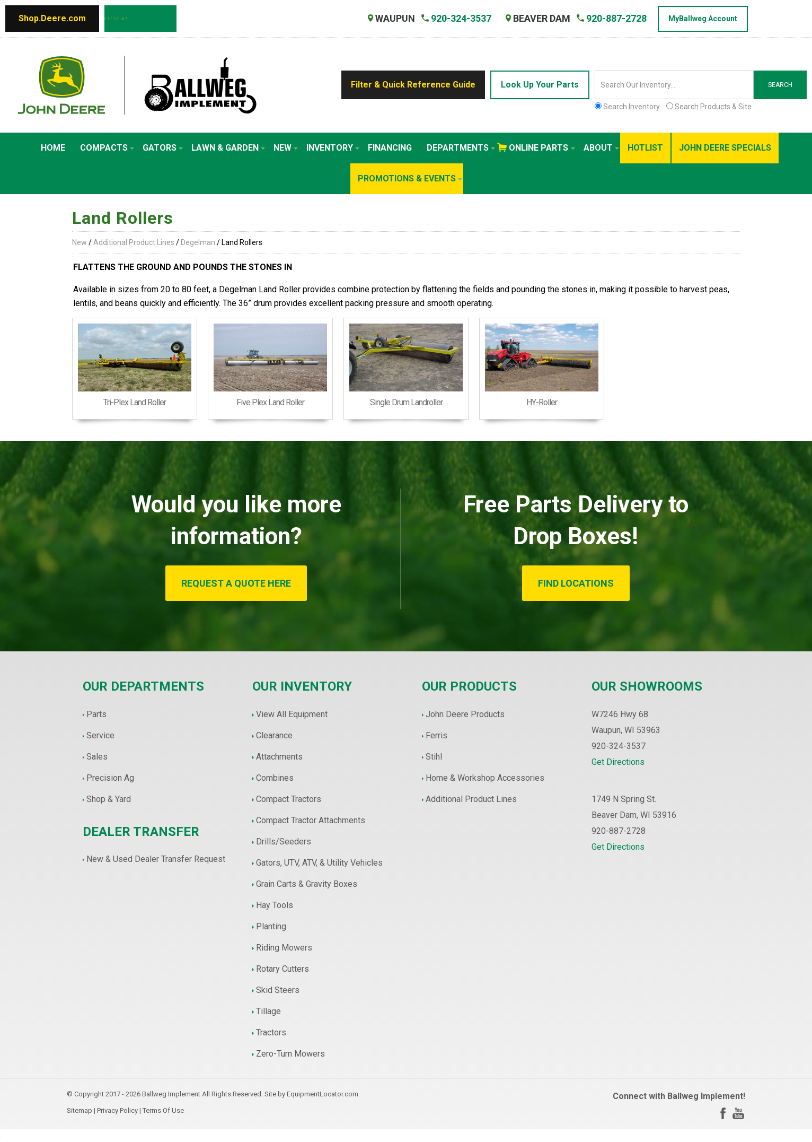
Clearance (274, 735)
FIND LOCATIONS (576, 583)
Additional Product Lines (133, 242)
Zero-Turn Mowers (290, 1054)
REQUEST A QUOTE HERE (236, 583)
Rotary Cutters (282, 969)
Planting (271, 926)
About (601, 148)
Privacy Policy (117, 1110)
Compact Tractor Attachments (310, 820)
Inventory (332, 148)
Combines (275, 778)
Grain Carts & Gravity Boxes (306, 884)
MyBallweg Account (702, 18)
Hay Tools (274, 905)
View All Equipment (292, 714)
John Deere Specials (725, 148)
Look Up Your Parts (540, 85)
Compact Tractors (288, 799)
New (285, 148)
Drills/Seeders (283, 841)
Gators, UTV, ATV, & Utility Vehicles (319, 863)
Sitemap (79, 1110)
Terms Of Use (163, 1110)
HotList (645, 148)
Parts (96, 714)
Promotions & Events (410, 178)
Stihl (434, 757)
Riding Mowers (284, 948)
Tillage (268, 1011)
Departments (461, 148)
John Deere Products (465, 714)
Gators (163, 148)
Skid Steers (277, 990)
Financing (390, 148)
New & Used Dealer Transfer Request (155, 859)
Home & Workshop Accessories (485, 778)
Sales (97, 757)
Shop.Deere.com (52, 18)
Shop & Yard (108, 799)
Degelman (198, 242)
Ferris (436, 735)
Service (100, 735)
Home (53, 148)
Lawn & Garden (228, 148)
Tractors (271, 1032)
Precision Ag (110, 778)
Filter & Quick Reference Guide (413, 85)
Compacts (107, 148)
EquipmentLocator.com (322, 1094)
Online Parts (542, 148)
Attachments (279, 757)
